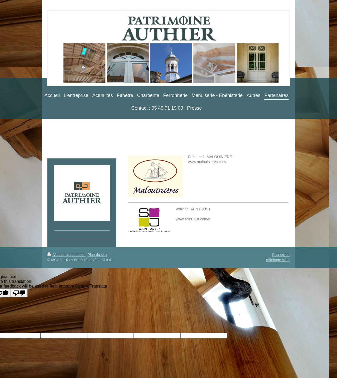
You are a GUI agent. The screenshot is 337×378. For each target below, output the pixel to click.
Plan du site (97, 255)
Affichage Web (278, 260)
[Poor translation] (19, 293)
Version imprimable (66, 255)
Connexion (281, 255)
